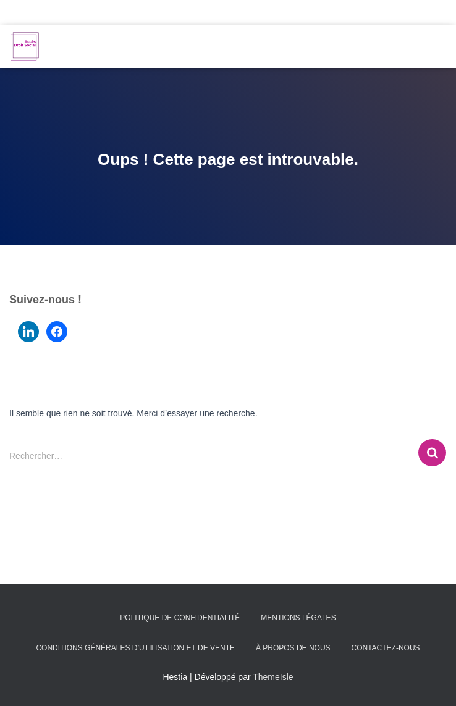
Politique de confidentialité (180, 617)
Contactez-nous (385, 648)
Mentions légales (298, 617)
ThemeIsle (273, 677)
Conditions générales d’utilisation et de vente (135, 648)
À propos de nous (293, 648)
